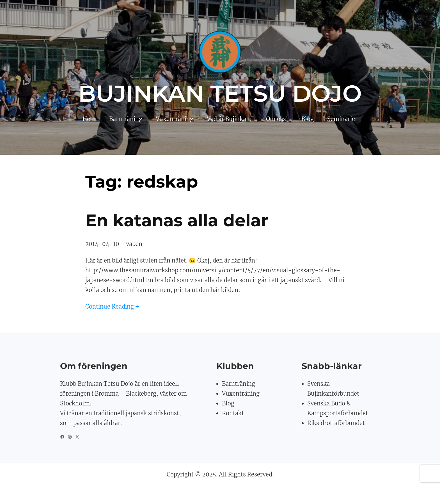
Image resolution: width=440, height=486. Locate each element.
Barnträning (238, 383)
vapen (134, 243)
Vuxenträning (241, 393)
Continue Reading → (112, 306)
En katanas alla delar (176, 220)
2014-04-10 (102, 243)
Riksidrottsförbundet (336, 422)
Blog (228, 403)
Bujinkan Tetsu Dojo (220, 93)
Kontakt (233, 413)
